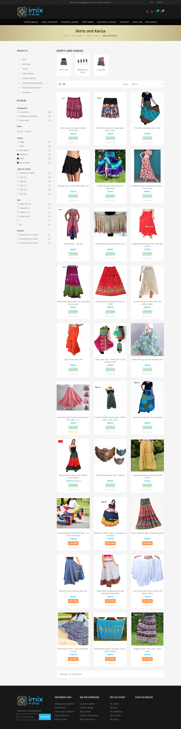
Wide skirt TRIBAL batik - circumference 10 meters (110, 534)
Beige (33, 142)
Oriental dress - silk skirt (73, 244)
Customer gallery (87, 703)
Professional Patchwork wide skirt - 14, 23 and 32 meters (73, 534)
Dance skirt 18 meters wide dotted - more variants (73, 476)
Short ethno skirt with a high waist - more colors (110, 129)
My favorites (115, 715)
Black (33, 158)
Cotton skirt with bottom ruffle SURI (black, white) (147, 592)
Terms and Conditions (64, 711)
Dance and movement (31, 87)
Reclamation (60, 707)
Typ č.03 (33, 185)
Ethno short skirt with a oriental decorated (73, 129)
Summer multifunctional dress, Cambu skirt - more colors (110, 418)
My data (113, 707)
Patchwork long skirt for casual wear (147, 417)
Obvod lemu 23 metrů (33, 239)
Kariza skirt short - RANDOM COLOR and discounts (110, 360)
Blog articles (85, 711)
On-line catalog (86, 707)
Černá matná (33, 162)
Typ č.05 (33, 194)
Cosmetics (26, 92)
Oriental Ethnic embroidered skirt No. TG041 (110, 302)
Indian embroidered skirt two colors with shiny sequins (73, 302)
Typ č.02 (33, 181)
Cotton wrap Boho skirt (73, 359)
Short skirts (33, 120)
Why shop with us (87, 719)
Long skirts (33, 112)
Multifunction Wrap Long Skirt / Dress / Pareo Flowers (110, 650)
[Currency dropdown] (150, 2)
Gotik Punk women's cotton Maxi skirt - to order (73, 650)
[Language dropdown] (159, 2)
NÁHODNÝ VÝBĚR (33, 173)
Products (22, 50)
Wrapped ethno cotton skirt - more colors (147, 650)
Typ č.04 (33, 189)
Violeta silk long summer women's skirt (147, 359)
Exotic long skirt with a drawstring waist (147, 533)
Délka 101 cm (33, 204)
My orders (114, 703)
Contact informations (89, 715)
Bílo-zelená (33, 150)
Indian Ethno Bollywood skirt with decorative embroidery (110, 592)
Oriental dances (29, 78)
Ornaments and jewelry (32, 83)
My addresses (116, 711)
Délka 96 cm (33, 216)
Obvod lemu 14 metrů (33, 234)
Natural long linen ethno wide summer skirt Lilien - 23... (73, 418)
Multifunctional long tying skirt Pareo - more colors (147, 187)
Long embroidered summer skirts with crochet (147, 245)
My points (114, 719)
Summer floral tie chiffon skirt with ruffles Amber (147, 302)
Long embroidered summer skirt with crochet (147, 476)
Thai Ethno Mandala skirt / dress (147, 128)
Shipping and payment (64, 703)
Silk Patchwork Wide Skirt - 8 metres (110, 475)
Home (25, 68)
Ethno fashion (28, 73)
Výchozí (147, 84)
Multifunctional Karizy (33, 116)
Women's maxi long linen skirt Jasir (73, 591)
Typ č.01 (33, 177)
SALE (24, 59)
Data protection (62, 715)
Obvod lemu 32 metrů (33, 243)
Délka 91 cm (33, 212)
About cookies (61, 719)
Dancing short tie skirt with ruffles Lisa (73, 186)
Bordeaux (33, 154)
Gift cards (26, 64)
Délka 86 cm (33, 208)
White (33, 146)
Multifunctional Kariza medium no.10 (110, 244)
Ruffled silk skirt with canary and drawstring (110, 187)
